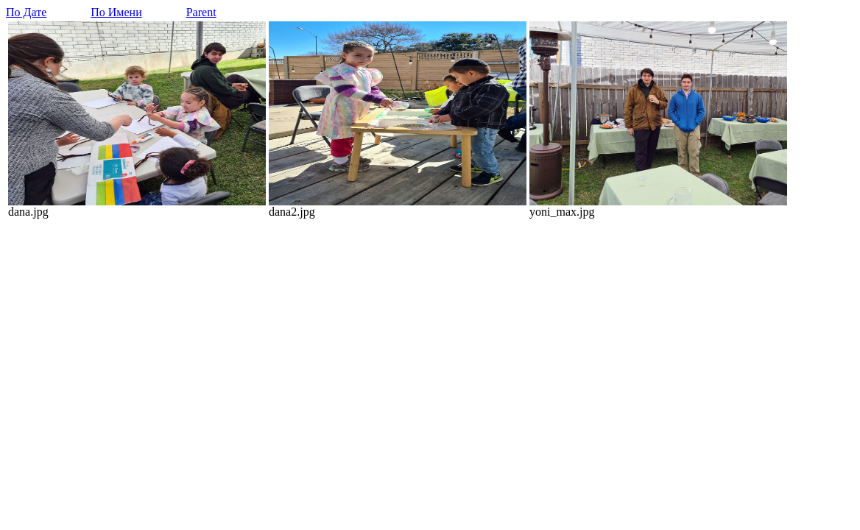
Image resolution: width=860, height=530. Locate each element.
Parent (201, 12)
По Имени (116, 12)
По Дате (26, 12)
